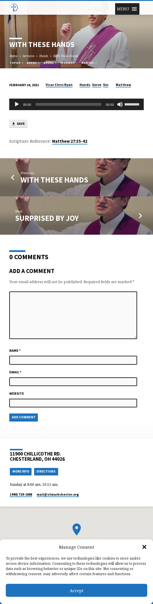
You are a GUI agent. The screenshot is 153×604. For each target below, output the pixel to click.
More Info (20, 471)
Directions (46, 471)
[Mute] (120, 104)
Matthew (123, 84)
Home (14, 56)
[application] (76, 104)
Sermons (28, 56)
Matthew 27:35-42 (69, 141)
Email (15, 372)
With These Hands (65, 56)
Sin (105, 84)
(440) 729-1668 (21, 494)
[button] (144, 547)
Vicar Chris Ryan (59, 84)
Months (89, 63)
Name (15, 350)
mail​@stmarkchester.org (58, 494)
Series (33, 63)
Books (50, 63)
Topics (17, 63)
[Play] (17, 104)
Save (18, 123)
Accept (77, 590)
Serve (96, 84)
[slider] (68, 104)
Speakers (69, 63)
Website (16, 393)
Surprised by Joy (47, 218)
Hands (43, 56)
